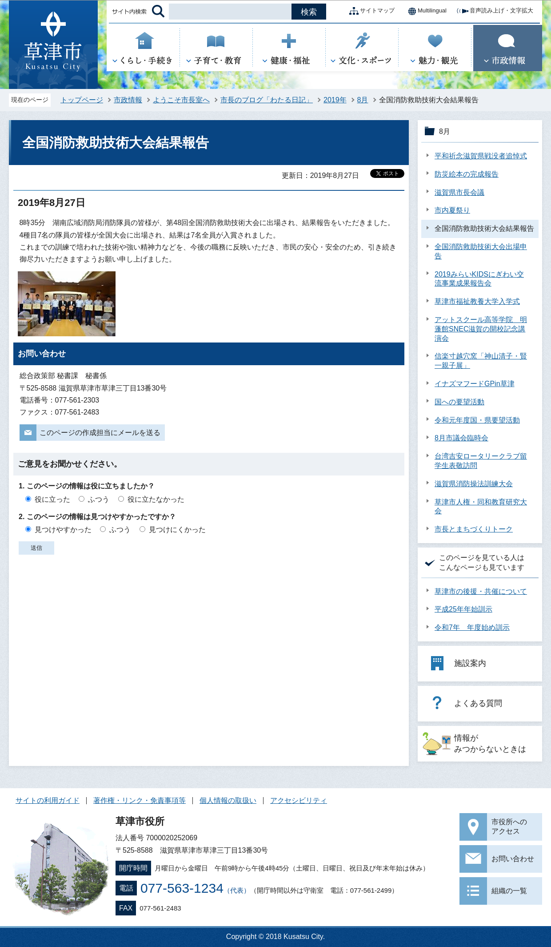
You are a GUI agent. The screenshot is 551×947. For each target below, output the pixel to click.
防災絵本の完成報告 (467, 174)
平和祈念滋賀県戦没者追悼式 (481, 156)
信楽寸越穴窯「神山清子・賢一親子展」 (481, 360)
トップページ (81, 100)
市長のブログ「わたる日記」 (266, 100)
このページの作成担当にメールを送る (100, 432)
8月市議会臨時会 (461, 438)
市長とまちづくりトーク (474, 529)
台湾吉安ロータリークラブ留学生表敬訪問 (481, 460)
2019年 (335, 100)
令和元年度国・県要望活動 (477, 420)
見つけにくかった (177, 529)
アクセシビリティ (298, 800)
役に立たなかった (156, 499)
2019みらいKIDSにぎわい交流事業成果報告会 (479, 278)
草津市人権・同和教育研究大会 (481, 506)
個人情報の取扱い (228, 800)
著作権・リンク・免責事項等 (139, 800)
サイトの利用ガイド (48, 800)
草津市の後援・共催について (481, 591)
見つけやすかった (63, 529)
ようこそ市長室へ (181, 100)
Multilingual (425, 11)
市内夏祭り (452, 210)
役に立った (52, 499)
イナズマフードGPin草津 (475, 383)
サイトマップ (370, 11)
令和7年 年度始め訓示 (472, 627)
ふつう (98, 499)
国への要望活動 (459, 402)
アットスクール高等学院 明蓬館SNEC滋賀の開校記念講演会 (481, 329)
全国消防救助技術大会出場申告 (481, 251)
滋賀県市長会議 (459, 192)
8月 (362, 100)
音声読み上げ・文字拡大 (494, 11)
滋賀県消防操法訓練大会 (474, 484)
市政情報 (128, 100)
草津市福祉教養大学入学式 (477, 301)
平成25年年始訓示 (463, 609)
